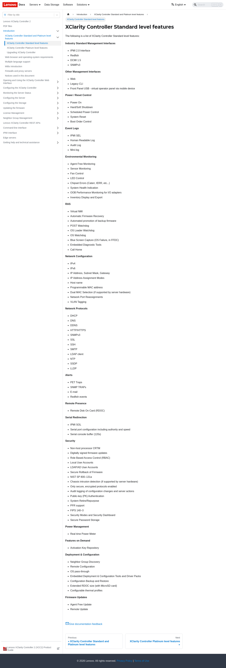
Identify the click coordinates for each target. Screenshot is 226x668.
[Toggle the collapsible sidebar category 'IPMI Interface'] (57, 132)
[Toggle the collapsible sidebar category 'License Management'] (57, 113)
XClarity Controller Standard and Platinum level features (28, 37)
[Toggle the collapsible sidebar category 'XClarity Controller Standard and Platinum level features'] (57, 37)
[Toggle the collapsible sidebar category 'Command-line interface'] (57, 127)
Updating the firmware (14, 108)
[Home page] (68, 14)
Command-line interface (15, 128)
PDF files (7, 26)
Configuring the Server (14, 98)
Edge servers (9, 137)
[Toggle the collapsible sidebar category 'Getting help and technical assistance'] (57, 142)
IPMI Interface (10, 133)
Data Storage (51, 4)
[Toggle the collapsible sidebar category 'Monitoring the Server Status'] (57, 93)
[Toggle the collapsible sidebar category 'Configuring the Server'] (57, 98)
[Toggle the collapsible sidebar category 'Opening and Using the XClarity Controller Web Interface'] (57, 81)
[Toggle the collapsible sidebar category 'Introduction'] (57, 31)
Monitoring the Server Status (17, 93)
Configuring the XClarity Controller (19, 88)
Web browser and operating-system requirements (29, 57)
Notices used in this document (19, 75)
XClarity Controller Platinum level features (27, 48)
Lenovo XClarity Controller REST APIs (21, 123)
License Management (13, 113)
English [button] (177, 4)
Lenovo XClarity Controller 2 (17, 21)
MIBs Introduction (13, 66)
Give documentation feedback (83, 624)
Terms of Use (141, 661)
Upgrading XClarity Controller (21, 52)
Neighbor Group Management (17, 118)
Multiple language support (17, 61)
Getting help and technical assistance (21, 142)
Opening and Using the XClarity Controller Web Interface (26, 81)
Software (68, 4)
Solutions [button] (82, 4)
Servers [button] (33, 4)
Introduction (9, 31)
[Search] (207, 4)
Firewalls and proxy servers (18, 71)
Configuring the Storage (14, 103)
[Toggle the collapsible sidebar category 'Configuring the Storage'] (57, 103)
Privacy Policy (124, 661)
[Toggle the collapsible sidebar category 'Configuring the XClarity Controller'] (57, 87)
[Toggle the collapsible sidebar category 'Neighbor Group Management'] (57, 118)
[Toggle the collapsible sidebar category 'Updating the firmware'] (57, 108)
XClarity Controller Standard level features (27, 43)
